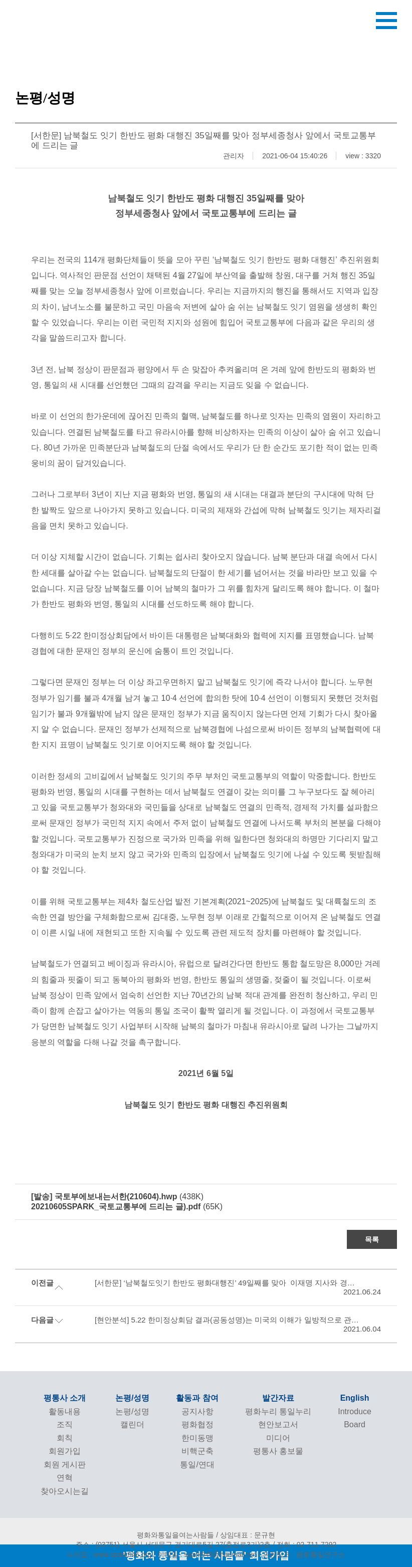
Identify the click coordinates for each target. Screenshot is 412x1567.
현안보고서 (278, 1424)
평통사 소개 (65, 1398)
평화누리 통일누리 (278, 1411)
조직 (65, 1424)
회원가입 (65, 1451)
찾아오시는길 (65, 1491)
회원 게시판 (65, 1464)
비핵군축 (197, 1451)
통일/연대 (197, 1464)
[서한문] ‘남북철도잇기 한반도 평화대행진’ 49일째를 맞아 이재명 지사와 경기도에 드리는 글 (226, 1282)
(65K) (127, 1206)
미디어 (278, 1438)
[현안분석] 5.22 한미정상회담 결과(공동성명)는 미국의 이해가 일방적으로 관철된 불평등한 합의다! (226, 1320)
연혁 (65, 1477)
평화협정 (197, 1424)
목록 (372, 1239)
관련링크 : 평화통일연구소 (303, 1554)
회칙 (65, 1438)
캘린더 (132, 1424)
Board (354, 1424)
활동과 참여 (197, 1398)
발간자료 (278, 1398)
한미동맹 (197, 1438)
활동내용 (65, 1411)
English (354, 1398)
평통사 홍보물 (278, 1451)
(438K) (117, 1196)
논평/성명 (132, 1398)
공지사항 (197, 1411)
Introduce (354, 1411)
